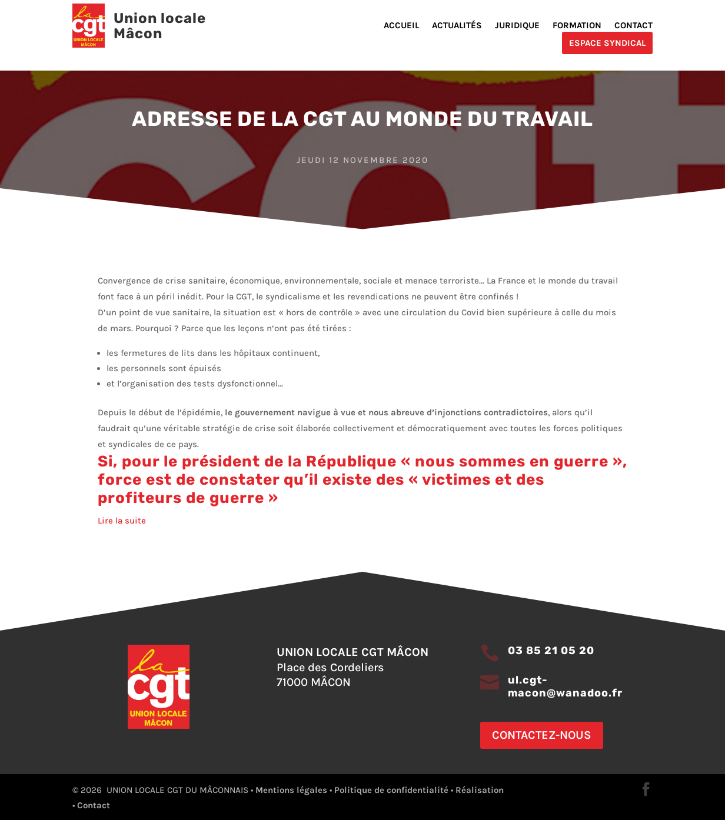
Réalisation (479, 790)
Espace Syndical (607, 43)
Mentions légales (291, 790)
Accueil (401, 26)
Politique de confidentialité (391, 790)
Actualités (457, 26)
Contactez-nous (541, 735)
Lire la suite (122, 520)
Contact (633, 26)
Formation (577, 26)
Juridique (517, 26)
